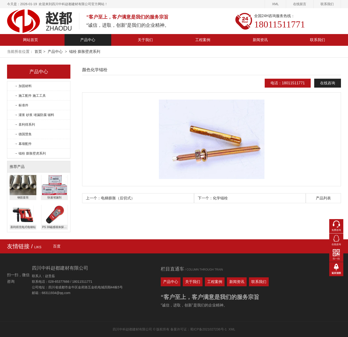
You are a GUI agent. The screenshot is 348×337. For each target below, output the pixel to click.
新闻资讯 (260, 40)
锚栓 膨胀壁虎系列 (84, 52)
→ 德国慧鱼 (23, 134)
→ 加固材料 (23, 86)
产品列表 (323, 198)
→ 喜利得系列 (24, 124)
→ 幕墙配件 (23, 144)
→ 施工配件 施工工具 (30, 95)
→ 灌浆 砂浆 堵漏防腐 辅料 (34, 115)
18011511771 (279, 24)
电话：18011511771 (288, 83)
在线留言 (299, 4)
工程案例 (202, 40)
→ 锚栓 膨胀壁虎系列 (30, 153)
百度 (57, 246)
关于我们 (145, 40)
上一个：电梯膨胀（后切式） (110, 198)
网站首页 (30, 40)
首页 (38, 52)
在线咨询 (327, 83)
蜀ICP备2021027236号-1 (208, 329)
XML (275, 4)
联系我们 (327, 4)
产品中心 (87, 40)
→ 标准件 (21, 105)
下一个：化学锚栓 (213, 198)
